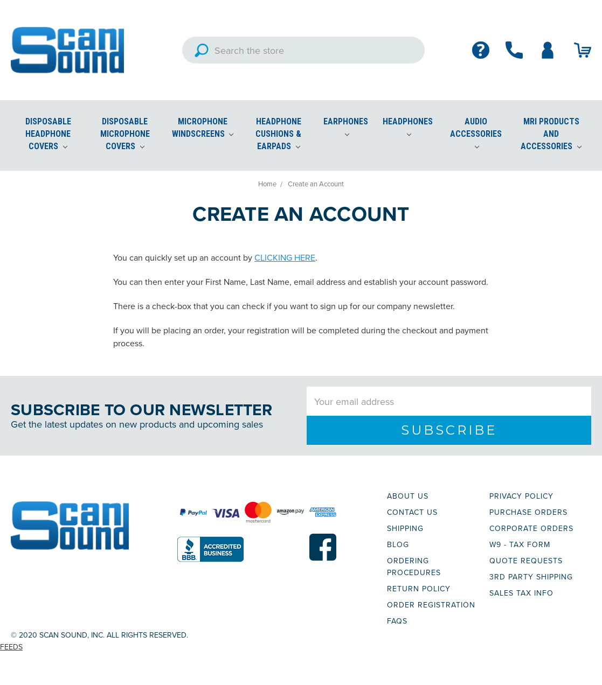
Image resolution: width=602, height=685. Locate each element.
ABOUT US (407, 496)
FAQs (397, 621)
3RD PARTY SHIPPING (531, 576)
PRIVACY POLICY (521, 496)
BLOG (398, 544)
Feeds (11, 646)
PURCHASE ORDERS (528, 512)
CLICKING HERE (284, 257)
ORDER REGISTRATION (431, 604)
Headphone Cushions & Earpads (278, 133)
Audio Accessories (476, 132)
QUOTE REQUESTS (526, 560)
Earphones (345, 126)
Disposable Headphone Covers (48, 133)
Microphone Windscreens (203, 127)
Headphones (408, 126)
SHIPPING (405, 528)
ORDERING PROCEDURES (414, 566)
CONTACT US (412, 512)
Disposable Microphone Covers (125, 133)
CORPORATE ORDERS (531, 528)
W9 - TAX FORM (519, 544)
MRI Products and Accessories (551, 133)
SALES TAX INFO (521, 593)
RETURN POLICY (419, 588)
